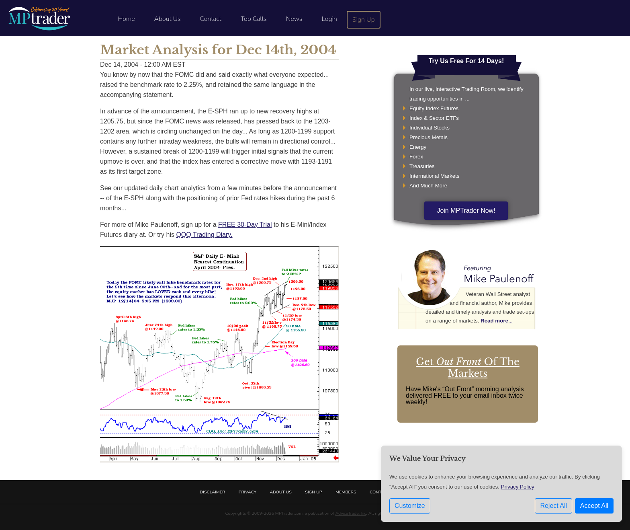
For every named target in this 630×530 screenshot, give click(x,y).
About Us (167, 18)
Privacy (247, 492)
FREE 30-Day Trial (245, 224)
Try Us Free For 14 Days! (466, 61)
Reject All (553, 505)
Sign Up (363, 19)
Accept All (594, 505)
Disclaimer (212, 492)
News (294, 18)
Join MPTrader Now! (466, 210)
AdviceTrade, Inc (350, 513)
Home (126, 18)
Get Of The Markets (468, 367)
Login (329, 18)
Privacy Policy (517, 487)
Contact (210, 18)
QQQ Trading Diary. (204, 234)
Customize (410, 505)
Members (345, 492)
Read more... (497, 321)
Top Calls (254, 18)
